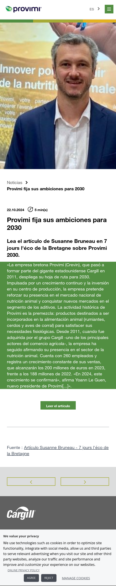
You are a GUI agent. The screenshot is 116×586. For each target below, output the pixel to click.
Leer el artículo (58, 406)
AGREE (31, 578)
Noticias (14, 182)
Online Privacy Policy (24, 570)
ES (95, 9)
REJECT (48, 578)
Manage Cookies (76, 578)
